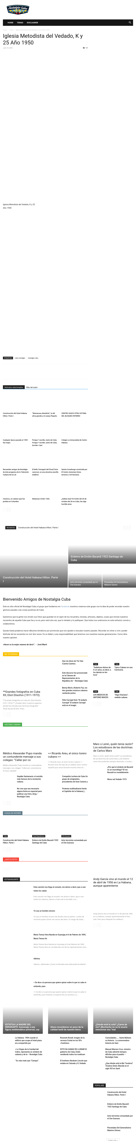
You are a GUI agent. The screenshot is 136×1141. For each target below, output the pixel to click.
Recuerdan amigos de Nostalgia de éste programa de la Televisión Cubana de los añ (16, 472)
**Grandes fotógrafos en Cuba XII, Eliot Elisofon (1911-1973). (21, 693)
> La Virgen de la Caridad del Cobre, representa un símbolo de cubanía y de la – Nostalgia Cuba (28, 1047)
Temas (20, 22)
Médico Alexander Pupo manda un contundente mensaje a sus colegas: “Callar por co (22, 757)
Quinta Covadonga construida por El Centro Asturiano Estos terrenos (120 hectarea (74, 472)
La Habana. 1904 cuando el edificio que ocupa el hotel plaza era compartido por (28, 1036)
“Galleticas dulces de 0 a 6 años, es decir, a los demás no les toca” (102, 669)
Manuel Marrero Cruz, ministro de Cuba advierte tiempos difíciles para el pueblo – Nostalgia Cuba (119, 1047)
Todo (11, 30)
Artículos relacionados (14, 387)
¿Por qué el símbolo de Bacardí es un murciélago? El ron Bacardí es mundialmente (119, 765)
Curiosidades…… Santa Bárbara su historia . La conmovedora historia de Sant (118, 1036)
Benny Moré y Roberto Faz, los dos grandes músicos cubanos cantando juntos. (75, 687)
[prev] (124, 527)
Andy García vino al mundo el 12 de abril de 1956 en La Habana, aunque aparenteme (113, 879)
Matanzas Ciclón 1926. (41, 499)
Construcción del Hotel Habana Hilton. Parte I (38, 527)
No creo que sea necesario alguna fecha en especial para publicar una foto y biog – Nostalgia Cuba (29, 790)
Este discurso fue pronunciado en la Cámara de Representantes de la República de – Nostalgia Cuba (75, 675)
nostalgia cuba (33, 358)
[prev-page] (4, 509)
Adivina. (39, 954)
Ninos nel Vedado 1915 (115, 775)
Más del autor (32, 387)
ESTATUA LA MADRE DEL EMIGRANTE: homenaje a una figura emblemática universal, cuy (22, 1023)
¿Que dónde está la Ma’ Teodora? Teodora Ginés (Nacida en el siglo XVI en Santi (118, 1058)
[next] (129, 527)
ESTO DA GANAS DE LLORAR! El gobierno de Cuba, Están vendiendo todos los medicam (73, 1047)
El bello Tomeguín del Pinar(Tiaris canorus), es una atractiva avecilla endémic (45, 472)
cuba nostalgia (20, 358)
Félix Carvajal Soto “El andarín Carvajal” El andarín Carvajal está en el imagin (75, 698)
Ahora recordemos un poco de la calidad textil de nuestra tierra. (66, 1024)
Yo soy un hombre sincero (50, 907)
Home (10, 22)
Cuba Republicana (38, 833)
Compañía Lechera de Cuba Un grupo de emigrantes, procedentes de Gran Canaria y (74, 778)
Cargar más (113, 1132)
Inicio (5, 30)
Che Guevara (66, 833)
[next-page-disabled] (8, 866)
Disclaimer (32, 22)
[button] (130, 23)
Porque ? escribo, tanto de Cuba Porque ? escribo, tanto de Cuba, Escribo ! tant (44, 442)
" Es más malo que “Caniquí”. (26, 1056)
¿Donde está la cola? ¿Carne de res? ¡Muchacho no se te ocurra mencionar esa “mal (111, 1023)
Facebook (65, 606)
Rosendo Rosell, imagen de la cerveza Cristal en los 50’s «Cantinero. (71, 1036)
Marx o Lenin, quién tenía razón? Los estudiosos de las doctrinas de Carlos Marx (113, 743)
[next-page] (8, 509)
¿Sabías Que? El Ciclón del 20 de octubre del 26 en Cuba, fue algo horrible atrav (73, 501)
